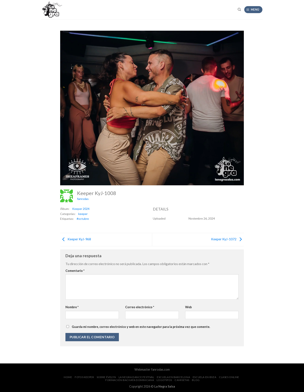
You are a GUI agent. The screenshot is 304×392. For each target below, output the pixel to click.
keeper (83, 214)
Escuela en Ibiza (204, 377)
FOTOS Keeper (84, 377)
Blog (196, 380)
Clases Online (229, 377)
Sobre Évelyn (106, 377)
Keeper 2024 (81, 208)
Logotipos (164, 380)
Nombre (72, 307)
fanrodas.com (160, 369)
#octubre (83, 218)
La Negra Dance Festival (136, 377)
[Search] (239, 10)
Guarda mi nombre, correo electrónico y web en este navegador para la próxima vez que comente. (141, 327)
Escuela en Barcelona (173, 377)
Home (68, 377)
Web (188, 307)
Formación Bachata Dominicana (129, 380)
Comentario (74, 270)
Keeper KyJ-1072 (227, 239)
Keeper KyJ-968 (75, 239)
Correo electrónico (139, 307)
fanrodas (83, 199)
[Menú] (253, 9)
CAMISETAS (182, 380)
